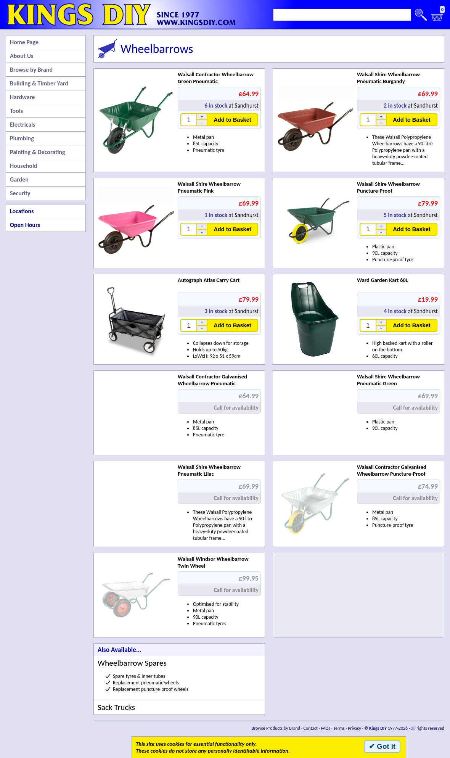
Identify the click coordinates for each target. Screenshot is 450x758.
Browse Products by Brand (276, 728)
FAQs (325, 728)
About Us (21, 56)
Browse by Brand (31, 69)
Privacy (354, 728)
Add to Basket (232, 120)
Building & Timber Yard (39, 83)
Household (23, 165)
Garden (19, 179)
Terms (338, 728)
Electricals (22, 124)
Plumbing (22, 138)
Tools (16, 110)
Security (20, 193)
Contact (310, 728)
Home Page (24, 42)
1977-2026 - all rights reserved (404, 728)
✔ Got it (382, 746)
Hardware (22, 97)
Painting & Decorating (37, 152)
